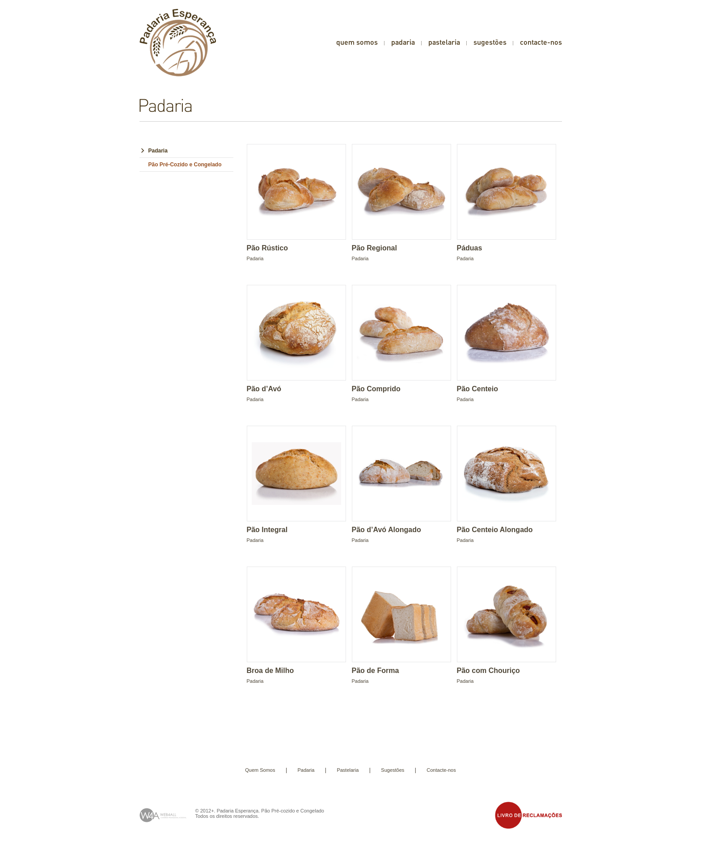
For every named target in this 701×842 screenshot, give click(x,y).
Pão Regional (374, 248)
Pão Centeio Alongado (495, 529)
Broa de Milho (270, 670)
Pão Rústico (267, 248)
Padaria (158, 151)
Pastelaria (348, 770)
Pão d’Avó (264, 389)
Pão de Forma (375, 670)
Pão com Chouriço (488, 670)
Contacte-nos (441, 770)
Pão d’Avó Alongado (386, 529)
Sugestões (392, 770)
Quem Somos (260, 770)
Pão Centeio (477, 389)
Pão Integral (267, 529)
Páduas (469, 248)
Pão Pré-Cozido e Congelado (185, 164)
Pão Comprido (376, 389)
